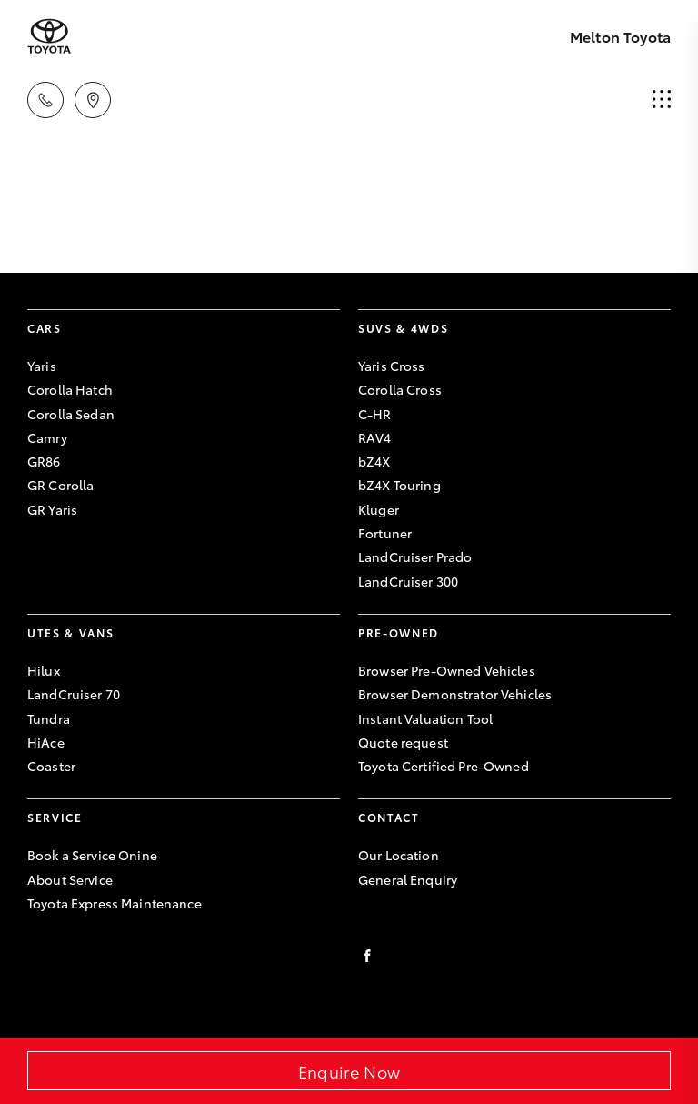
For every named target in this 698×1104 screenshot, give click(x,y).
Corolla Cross (400, 389)
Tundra (48, 718)
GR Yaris (52, 509)
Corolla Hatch (70, 389)
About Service (70, 879)
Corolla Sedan (71, 414)
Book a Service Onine (92, 855)
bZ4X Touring (399, 485)
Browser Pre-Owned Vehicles (446, 670)
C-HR (375, 414)
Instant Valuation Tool (425, 718)
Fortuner (385, 533)
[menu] (662, 100)
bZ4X (374, 461)
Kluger (378, 509)
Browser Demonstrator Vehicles (455, 694)
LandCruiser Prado (415, 556)
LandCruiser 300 (408, 581)
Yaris (41, 365)
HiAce (46, 742)
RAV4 (375, 437)
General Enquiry (407, 879)
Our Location (398, 855)
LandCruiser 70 (73, 694)
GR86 (44, 461)
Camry (47, 437)
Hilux (43, 670)
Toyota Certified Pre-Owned (443, 766)
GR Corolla (60, 485)
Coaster (51, 766)
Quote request (403, 742)
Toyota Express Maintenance (114, 903)
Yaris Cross (391, 365)
